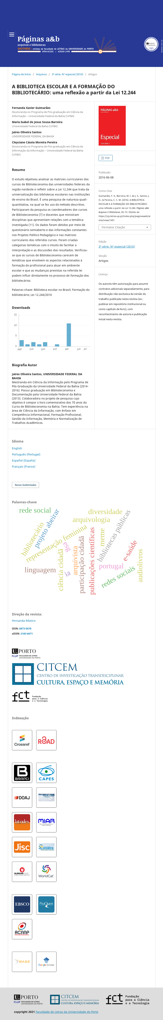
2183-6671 (27, 633)
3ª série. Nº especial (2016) (67, 74)
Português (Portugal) (26, 454)
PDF (107, 158)
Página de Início (21, 74)
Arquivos (41, 74)
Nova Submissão (25, 485)
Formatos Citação (113, 227)
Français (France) (23, 466)
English (17, 448)
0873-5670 (25, 628)
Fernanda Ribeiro (23, 621)
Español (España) (23, 460)
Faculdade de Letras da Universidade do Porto (67, 1012)
